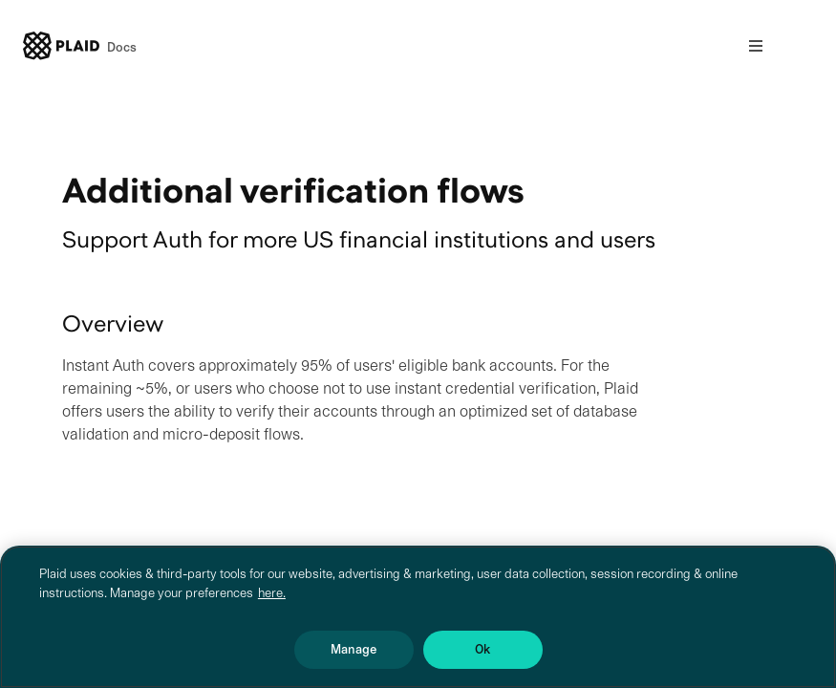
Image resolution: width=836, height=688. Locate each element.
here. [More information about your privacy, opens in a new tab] (272, 593)
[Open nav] (755, 45)
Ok (482, 649)
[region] (418, 617)
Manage (354, 649)
